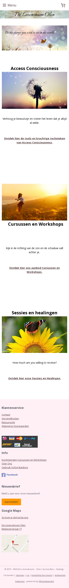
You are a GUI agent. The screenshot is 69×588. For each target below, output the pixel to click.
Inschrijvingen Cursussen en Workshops (24, 459)
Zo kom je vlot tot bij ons (15, 517)
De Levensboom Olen (14, 525)
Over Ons (7, 463)
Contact (6, 414)
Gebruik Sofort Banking (15, 467)
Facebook (10, 475)
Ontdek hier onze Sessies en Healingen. (34, 378)
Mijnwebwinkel (46, 581)
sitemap (20, 575)
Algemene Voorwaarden (15, 426)
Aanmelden (11, 502)
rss (27, 575)
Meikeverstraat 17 (12, 529)
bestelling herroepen (41, 575)
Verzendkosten (10, 418)
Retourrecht (8, 422)
